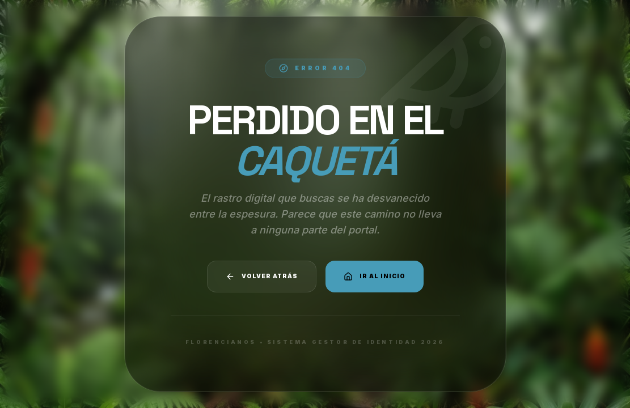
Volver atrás (262, 276)
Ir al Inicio (374, 276)
